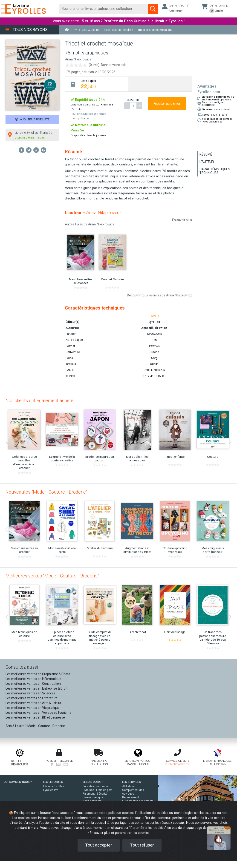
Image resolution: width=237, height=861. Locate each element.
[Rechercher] (103, 9)
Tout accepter (98, 845)
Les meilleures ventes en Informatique (33, 679)
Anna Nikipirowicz (78, 59)
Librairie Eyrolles (53, 786)
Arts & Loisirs (15, 726)
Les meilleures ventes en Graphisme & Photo (38, 674)
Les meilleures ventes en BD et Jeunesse (35, 717)
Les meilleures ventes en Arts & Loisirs (33, 703)
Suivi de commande (95, 786)
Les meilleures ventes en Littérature (32, 698)
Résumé (205, 154)
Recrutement (130, 797)
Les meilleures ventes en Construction (33, 683)
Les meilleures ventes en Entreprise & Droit (36, 688)
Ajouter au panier (167, 103)
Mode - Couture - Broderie (46, 726)
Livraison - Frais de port (97, 790)
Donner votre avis (113, 65)
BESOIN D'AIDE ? (93, 782)
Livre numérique (93, 797)
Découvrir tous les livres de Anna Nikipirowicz (159, 295)
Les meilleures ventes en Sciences (30, 693)
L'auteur (206, 162)
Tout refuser (142, 845)
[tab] (96, 84)
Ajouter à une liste (32, 119)
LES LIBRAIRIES (53, 782)
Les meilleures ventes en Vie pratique (33, 708)
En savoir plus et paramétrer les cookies (120, 833)
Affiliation (128, 786)
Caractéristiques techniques (214, 171)
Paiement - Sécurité (95, 793)
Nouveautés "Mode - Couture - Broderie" (46, 492)
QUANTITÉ (133, 100)
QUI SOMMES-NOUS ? (18, 782)
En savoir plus (182, 220)
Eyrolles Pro (50, 790)
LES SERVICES (131, 782)
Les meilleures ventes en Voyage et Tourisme (38, 712)
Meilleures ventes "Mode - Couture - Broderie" (52, 576)
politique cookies (121, 813)
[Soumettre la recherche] (153, 9)
